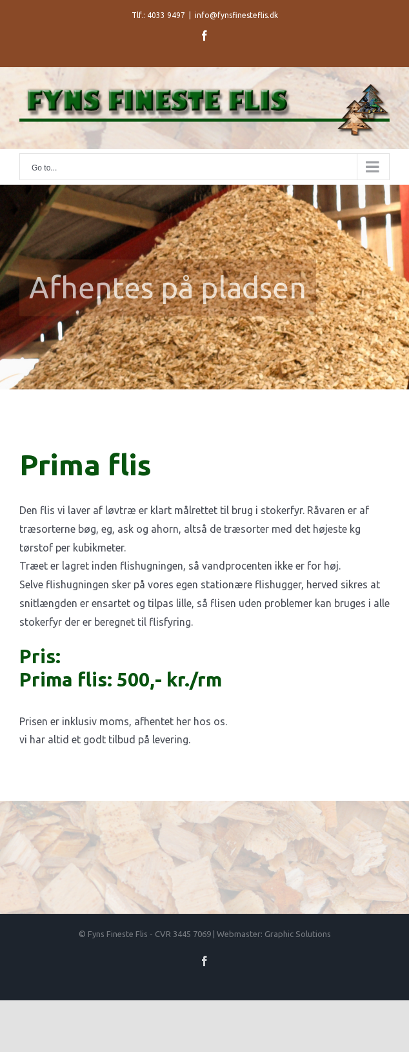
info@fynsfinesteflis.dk (236, 15)
